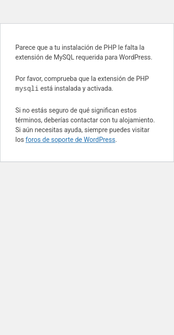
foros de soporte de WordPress (70, 139)
